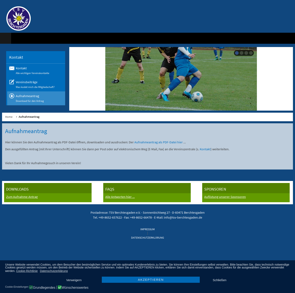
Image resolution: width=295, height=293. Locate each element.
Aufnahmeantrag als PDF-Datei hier (158, 142)
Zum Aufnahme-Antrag (22, 197)
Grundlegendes (44, 287)
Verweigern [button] (74, 280)
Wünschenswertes (75, 287)
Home (8, 117)
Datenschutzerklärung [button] (54, 271)
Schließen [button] (219, 280)
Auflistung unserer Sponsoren (225, 197)
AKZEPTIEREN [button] (151, 279)
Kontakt (205, 149)
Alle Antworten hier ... (120, 197)
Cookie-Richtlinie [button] (27, 271)
